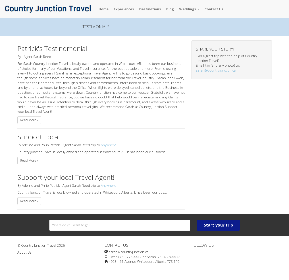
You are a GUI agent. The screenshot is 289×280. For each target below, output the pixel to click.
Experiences (124, 9)
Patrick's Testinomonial (52, 48)
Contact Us (213, 9)
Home (103, 9)
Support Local (38, 136)
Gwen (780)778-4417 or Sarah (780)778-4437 (144, 257)
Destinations (150, 9)
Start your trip (218, 225)
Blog (170, 9)
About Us (24, 252)
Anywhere (108, 145)
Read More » (29, 120)
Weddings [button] (189, 9)
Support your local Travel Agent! (65, 177)
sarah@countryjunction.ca (216, 70)
